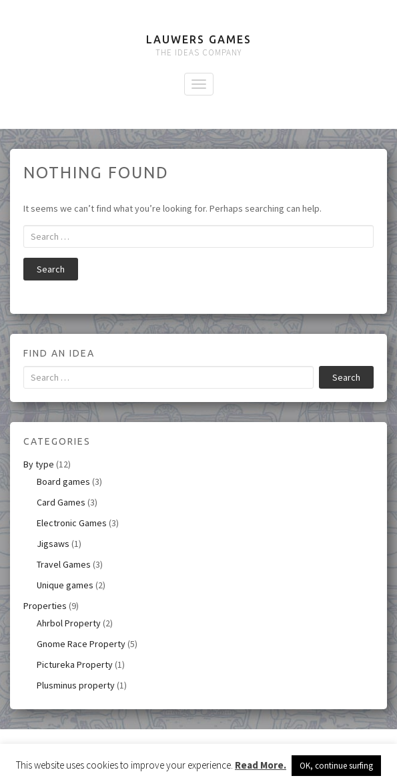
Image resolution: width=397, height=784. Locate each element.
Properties (45, 606)
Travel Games (64, 564)
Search (51, 269)
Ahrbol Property (69, 623)
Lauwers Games (199, 39)
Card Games (61, 502)
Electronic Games (72, 523)
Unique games (65, 585)
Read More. (260, 765)
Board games (63, 481)
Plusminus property (76, 685)
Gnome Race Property (81, 644)
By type (38, 464)
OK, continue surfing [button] (336, 765)
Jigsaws (53, 544)
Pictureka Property (75, 664)
